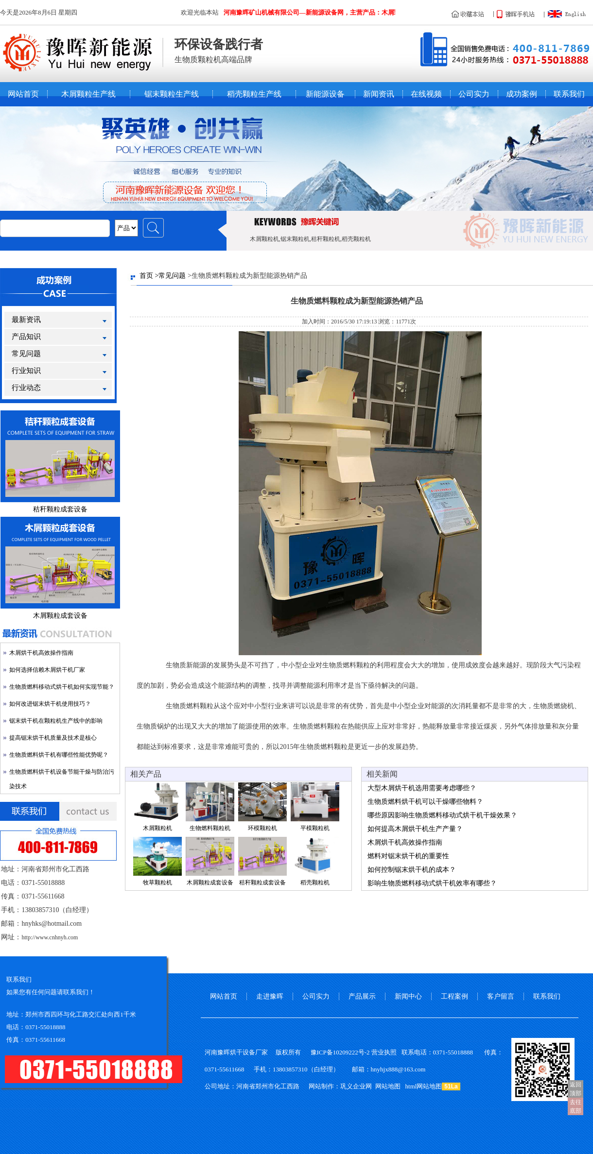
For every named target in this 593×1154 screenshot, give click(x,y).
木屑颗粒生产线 (88, 94)
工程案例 (454, 996)
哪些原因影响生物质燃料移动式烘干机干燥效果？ (442, 815)
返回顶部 (575, 1089)
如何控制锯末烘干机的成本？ (411, 869)
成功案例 (521, 94)
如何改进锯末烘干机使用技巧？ (50, 703)
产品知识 (26, 336)
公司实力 (473, 94)
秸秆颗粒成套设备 (60, 509)
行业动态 (26, 387)
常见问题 (26, 353)
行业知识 (26, 370)
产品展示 (362, 996)
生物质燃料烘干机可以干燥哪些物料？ (425, 801)
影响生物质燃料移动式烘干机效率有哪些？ (432, 883)
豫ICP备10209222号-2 (340, 1052)
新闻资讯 (378, 94)
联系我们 (569, 94)
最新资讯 (26, 319)
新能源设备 (325, 94)
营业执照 (384, 1052)
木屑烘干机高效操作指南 (41, 652)
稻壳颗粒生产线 (254, 94)
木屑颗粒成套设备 (60, 615)
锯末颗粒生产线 (171, 94)
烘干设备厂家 (249, 1052)
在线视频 (426, 94)
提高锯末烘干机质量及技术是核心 (53, 737)
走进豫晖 (269, 996)
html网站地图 (423, 1086)
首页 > (149, 275)
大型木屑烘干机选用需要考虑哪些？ (421, 788)
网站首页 (23, 94)
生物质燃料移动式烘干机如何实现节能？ (61, 686)
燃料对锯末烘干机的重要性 (408, 856)
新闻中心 (408, 996)
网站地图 (388, 1086)
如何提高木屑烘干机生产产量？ (415, 828)
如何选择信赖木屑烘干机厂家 (47, 669)
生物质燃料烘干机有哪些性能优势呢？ (58, 754)
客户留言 (500, 996)
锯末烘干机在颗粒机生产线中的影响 (56, 720)
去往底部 (575, 1106)
